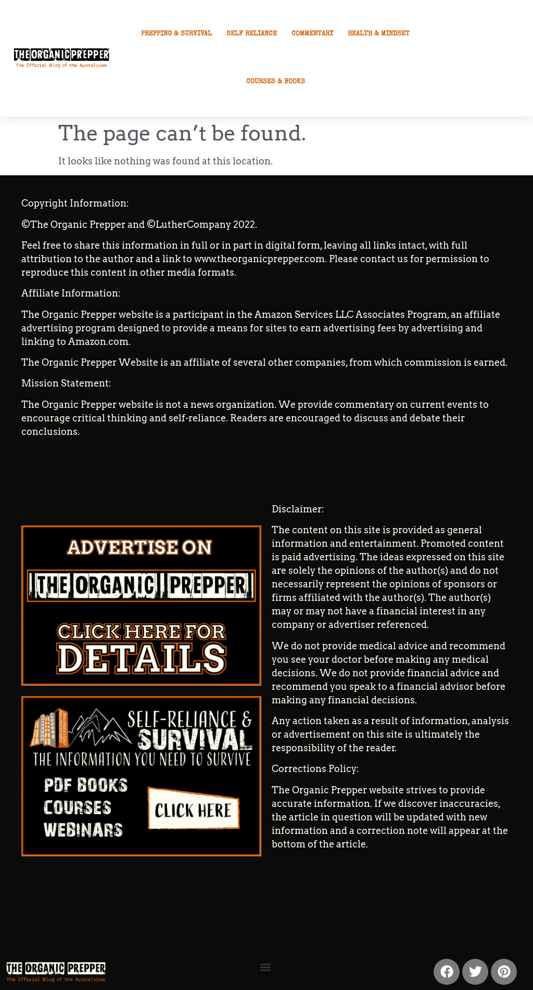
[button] (265, 967)
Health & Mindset (379, 34)
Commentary (312, 34)
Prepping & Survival (176, 34)
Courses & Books (275, 82)
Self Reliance (251, 34)
